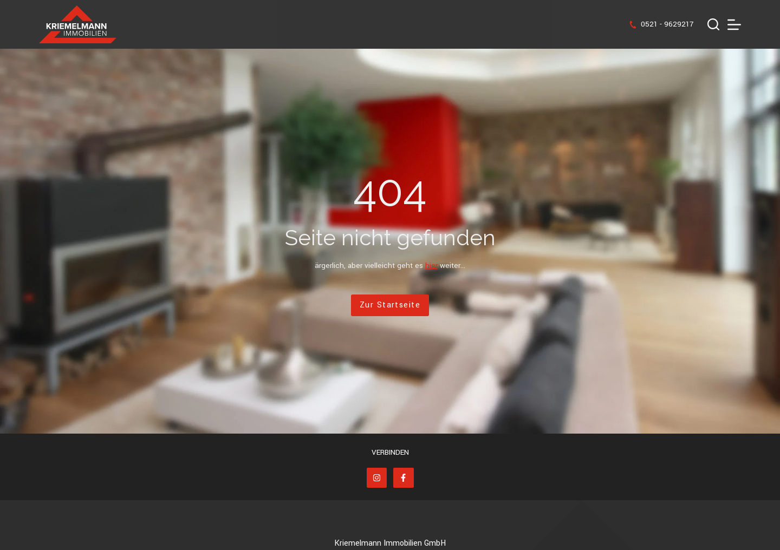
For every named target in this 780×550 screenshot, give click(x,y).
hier (431, 265)
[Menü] (734, 24)
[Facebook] (403, 478)
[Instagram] (377, 478)
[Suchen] (713, 24)
